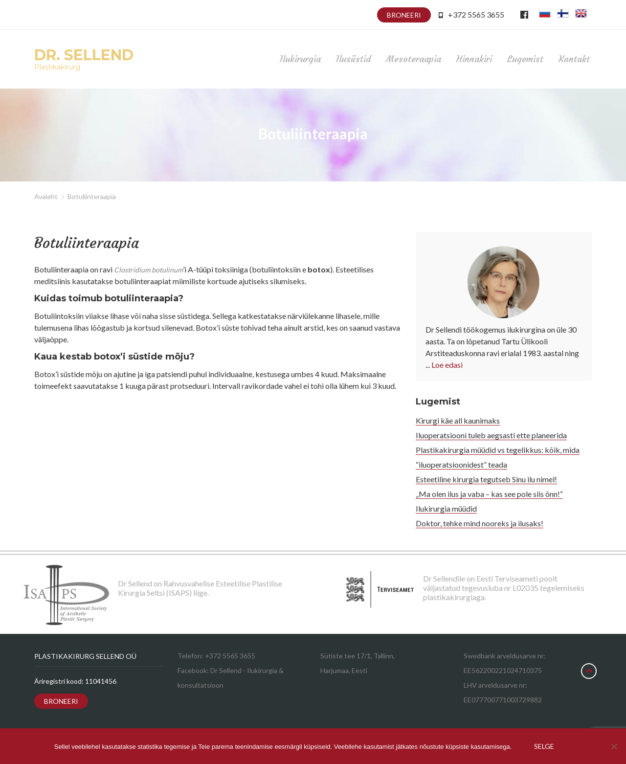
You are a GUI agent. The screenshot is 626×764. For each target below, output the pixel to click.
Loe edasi (447, 364)
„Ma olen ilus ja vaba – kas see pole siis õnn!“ (489, 493)
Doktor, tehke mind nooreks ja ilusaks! (479, 523)
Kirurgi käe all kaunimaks (458, 420)
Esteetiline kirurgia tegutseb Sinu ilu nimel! (486, 479)
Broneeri (404, 15)
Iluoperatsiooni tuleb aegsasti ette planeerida (491, 435)
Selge (544, 746)
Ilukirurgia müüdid (446, 508)
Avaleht (46, 196)
